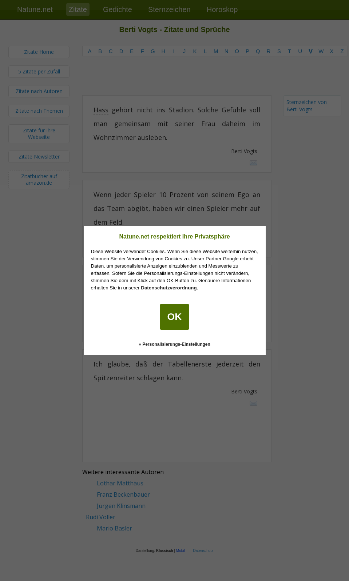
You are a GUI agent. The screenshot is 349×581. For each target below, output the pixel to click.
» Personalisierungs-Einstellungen (174, 344)
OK (174, 316)
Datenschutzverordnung (169, 287)
